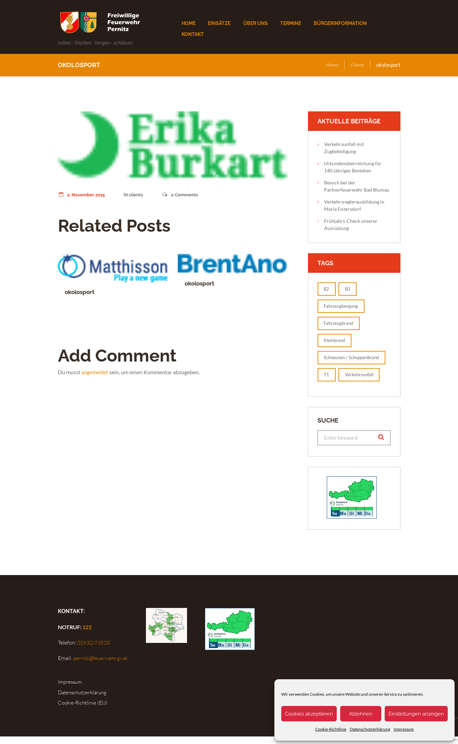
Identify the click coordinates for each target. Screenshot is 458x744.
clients (356, 65)
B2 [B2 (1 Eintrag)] (327, 289)
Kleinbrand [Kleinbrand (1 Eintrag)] (336, 340)
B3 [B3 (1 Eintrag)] (349, 289)
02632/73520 (93, 650)
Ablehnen (360, 714)
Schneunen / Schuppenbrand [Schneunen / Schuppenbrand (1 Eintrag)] (341, 361)
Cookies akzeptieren (309, 714)
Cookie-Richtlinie (330, 729)
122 (87, 635)
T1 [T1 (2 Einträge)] (327, 382)
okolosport (81, 291)
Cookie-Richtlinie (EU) (84, 710)
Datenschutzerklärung (370, 729)
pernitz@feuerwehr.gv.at (101, 665)
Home (331, 65)
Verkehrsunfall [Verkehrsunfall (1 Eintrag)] (362, 382)
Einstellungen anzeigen (416, 714)
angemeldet (95, 372)
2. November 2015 (83, 194)
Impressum (404, 729)
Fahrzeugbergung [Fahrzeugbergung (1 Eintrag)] (342, 306)
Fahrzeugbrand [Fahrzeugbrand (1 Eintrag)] (340, 323)
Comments (184, 194)
